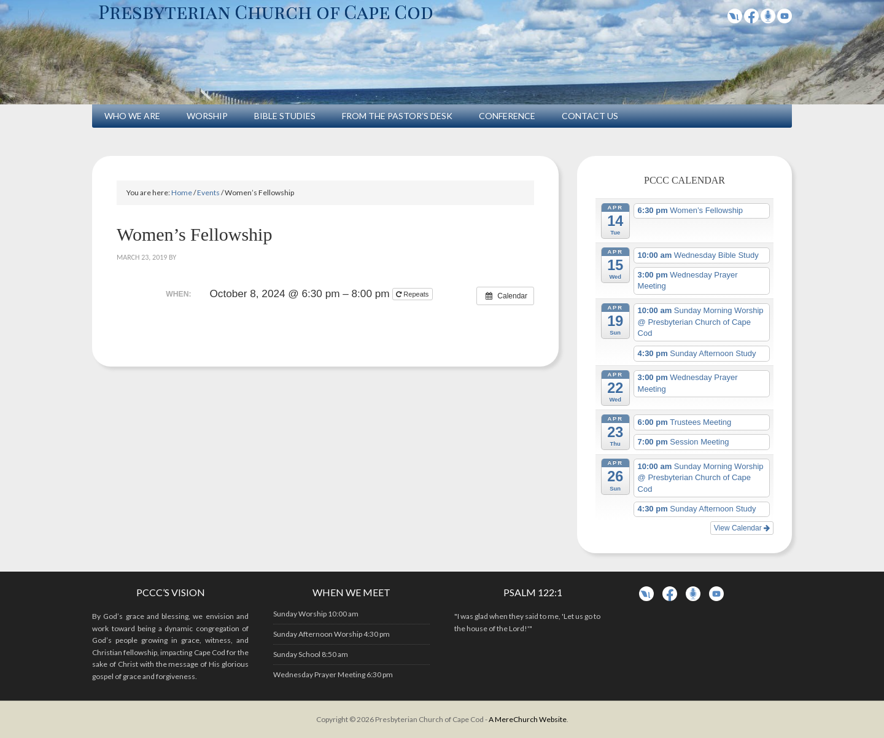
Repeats (413, 294)
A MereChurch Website (528, 719)
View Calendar (742, 528)
